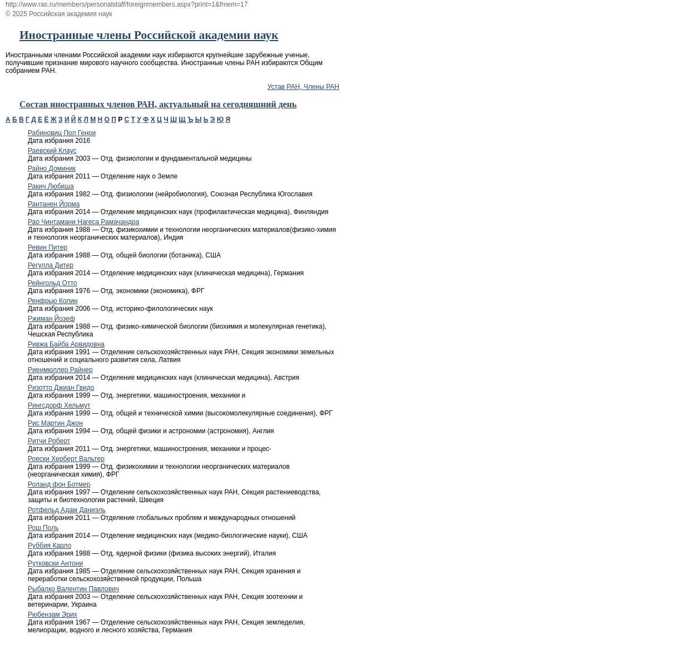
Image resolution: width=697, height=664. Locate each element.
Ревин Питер (47, 247)
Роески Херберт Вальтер (66, 459)
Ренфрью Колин (53, 301)
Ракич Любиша (51, 186)
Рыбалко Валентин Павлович (73, 589)
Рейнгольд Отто (52, 283)
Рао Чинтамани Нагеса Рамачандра (83, 222)
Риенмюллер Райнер (60, 370)
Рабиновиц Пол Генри (62, 133)
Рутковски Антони (55, 563)
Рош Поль (43, 528)
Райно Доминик (52, 168)
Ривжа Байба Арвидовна (66, 344)
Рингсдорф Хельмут (59, 405)
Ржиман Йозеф (51, 319)
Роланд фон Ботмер (59, 484)
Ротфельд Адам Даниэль (67, 510)
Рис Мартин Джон (55, 423)
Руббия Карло (49, 545)
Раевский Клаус (52, 151)
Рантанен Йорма (54, 204)
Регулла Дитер (50, 265)
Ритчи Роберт (49, 441)
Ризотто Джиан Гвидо (61, 388)
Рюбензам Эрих (52, 614)
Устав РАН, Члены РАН (303, 87)
